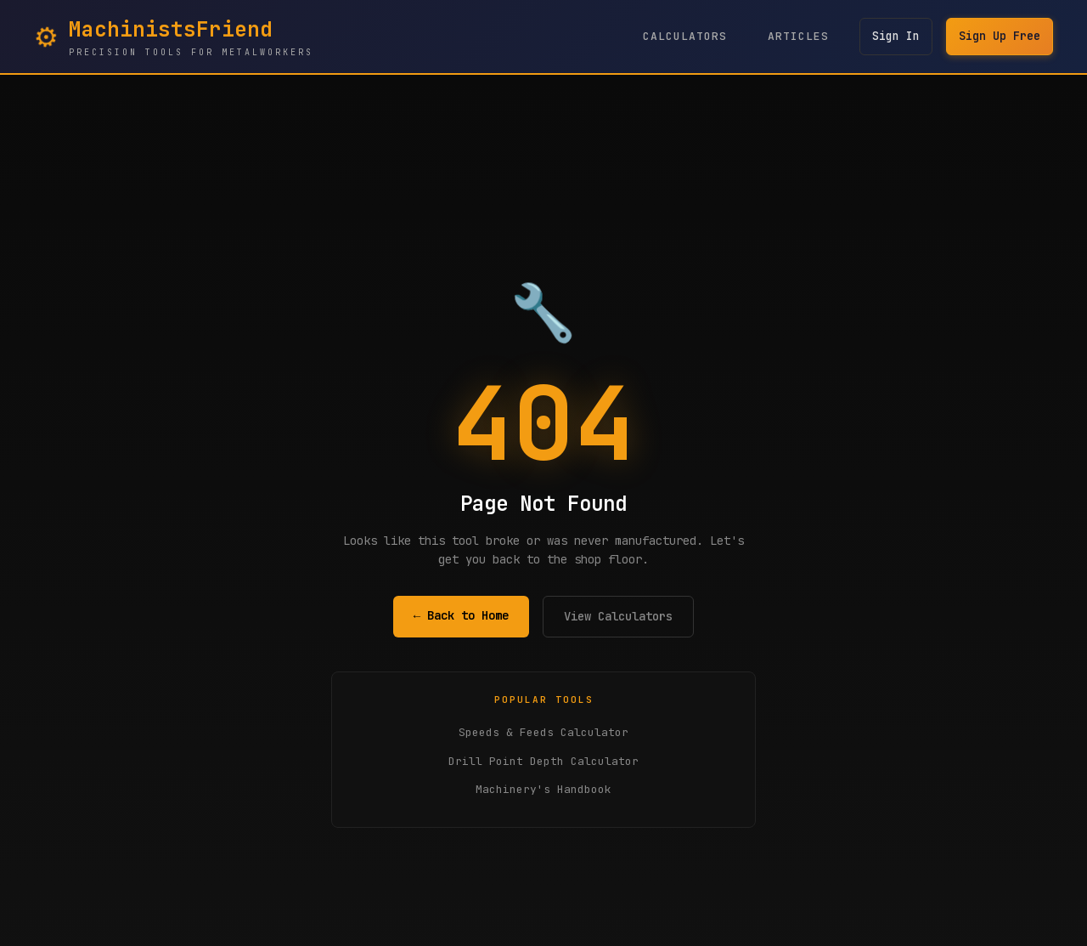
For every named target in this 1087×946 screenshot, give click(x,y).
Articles (791, 36)
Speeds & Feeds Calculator (543, 732)
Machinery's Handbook (543, 789)
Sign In (891, 36)
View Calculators (618, 616)
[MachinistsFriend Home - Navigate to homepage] (173, 36)
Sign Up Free (998, 36)
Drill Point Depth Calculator (543, 761)
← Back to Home (461, 615)
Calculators (678, 36)
